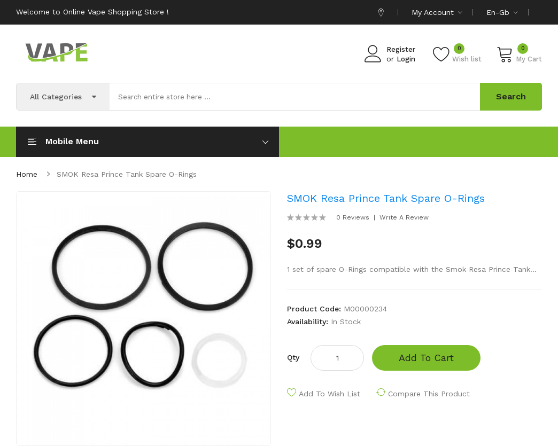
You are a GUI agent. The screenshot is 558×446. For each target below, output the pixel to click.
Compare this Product (429, 393)
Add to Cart (426, 357)
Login (406, 59)
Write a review (404, 217)
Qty (293, 357)
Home (26, 174)
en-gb (502, 12)
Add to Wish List (329, 393)
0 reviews (352, 217)
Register (400, 49)
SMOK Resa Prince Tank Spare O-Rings (127, 174)
